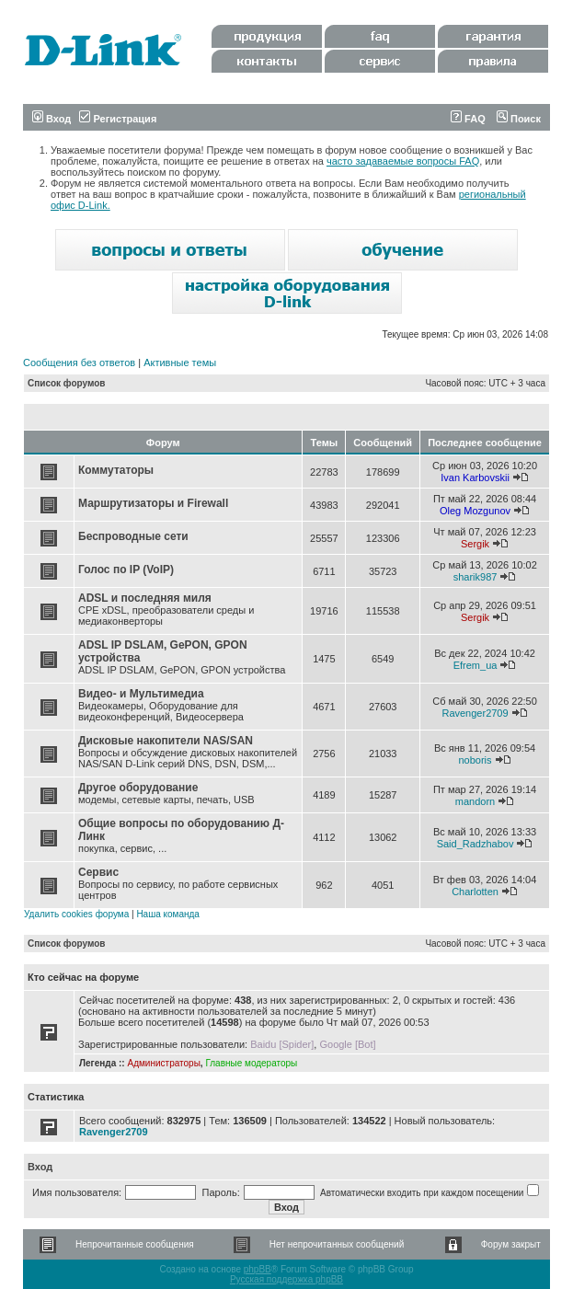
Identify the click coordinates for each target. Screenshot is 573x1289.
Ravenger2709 (474, 713)
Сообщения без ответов (79, 362)
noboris (474, 759)
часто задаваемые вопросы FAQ (403, 161)
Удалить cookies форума (76, 914)
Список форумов (67, 383)
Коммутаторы (116, 470)
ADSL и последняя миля (145, 598)
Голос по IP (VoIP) (126, 569)
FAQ (468, 118)
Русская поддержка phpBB (286, 1279)
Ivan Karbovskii (475, 477)
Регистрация (117, 118)
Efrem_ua (475, 665)
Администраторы (163, 1063)
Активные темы (179, 362)
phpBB (257, 1269)
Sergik (475, 543)
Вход (51, 118)
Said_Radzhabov (475, 843)
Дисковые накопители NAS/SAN (165, 740)
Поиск (519, 118)
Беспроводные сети (133, 536)
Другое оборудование (138, 787)
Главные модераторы (251, 1063)
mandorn (475, 801)
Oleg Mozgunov (475, 510)
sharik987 (475, 576)
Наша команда (168, 914)
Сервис (98, 872)
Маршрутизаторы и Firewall (153, 503)
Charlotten (475, 891)
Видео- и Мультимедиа (141, 693)
